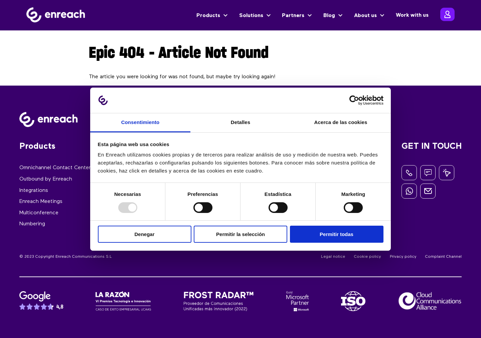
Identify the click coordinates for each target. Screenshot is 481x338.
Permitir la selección (240, 234)
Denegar (144, 234)
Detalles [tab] (240, 122)
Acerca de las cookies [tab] (340, 122)
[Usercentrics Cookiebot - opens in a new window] (354, 100)
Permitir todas (336, 234)
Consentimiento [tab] (140, 122)
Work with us (412, 15)
